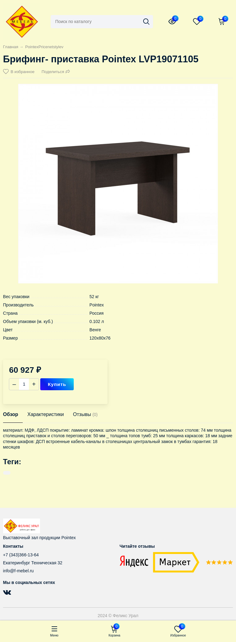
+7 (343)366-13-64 (21, 554)
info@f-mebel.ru (18, 570)
